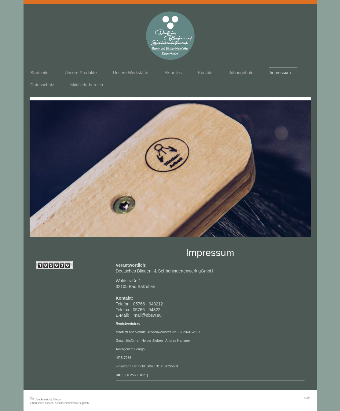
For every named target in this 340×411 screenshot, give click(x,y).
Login (307, 397)
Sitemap (57, 399)
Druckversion (41, 399)
